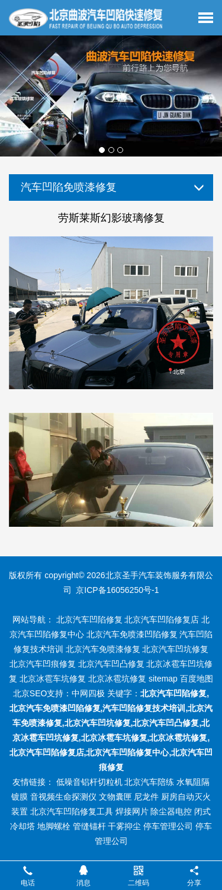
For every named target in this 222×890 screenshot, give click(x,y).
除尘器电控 (171, 811)
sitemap (163, 678)
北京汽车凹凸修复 (111, 664)
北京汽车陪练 (149, 782)
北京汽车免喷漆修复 (103, 649)
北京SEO (30, 693)
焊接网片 (132, 811)
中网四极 (88, 693)
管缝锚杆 (89, 826)
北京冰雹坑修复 (117, 678)
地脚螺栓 (53, 826)
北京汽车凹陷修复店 (161, 619)
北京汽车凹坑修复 (175, 649)
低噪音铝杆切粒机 (89, 782)
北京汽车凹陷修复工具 (71, 811)
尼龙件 (146, 796)
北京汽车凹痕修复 (42, 664)
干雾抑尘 (124, 826)
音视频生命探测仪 (63, 796)
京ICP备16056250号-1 (117, 590)
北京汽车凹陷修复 (89, 619)
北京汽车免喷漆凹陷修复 (132, 634)
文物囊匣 (115, 796)
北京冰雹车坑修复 (53, 678)
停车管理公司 (168, 826)
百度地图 (196, 678)
